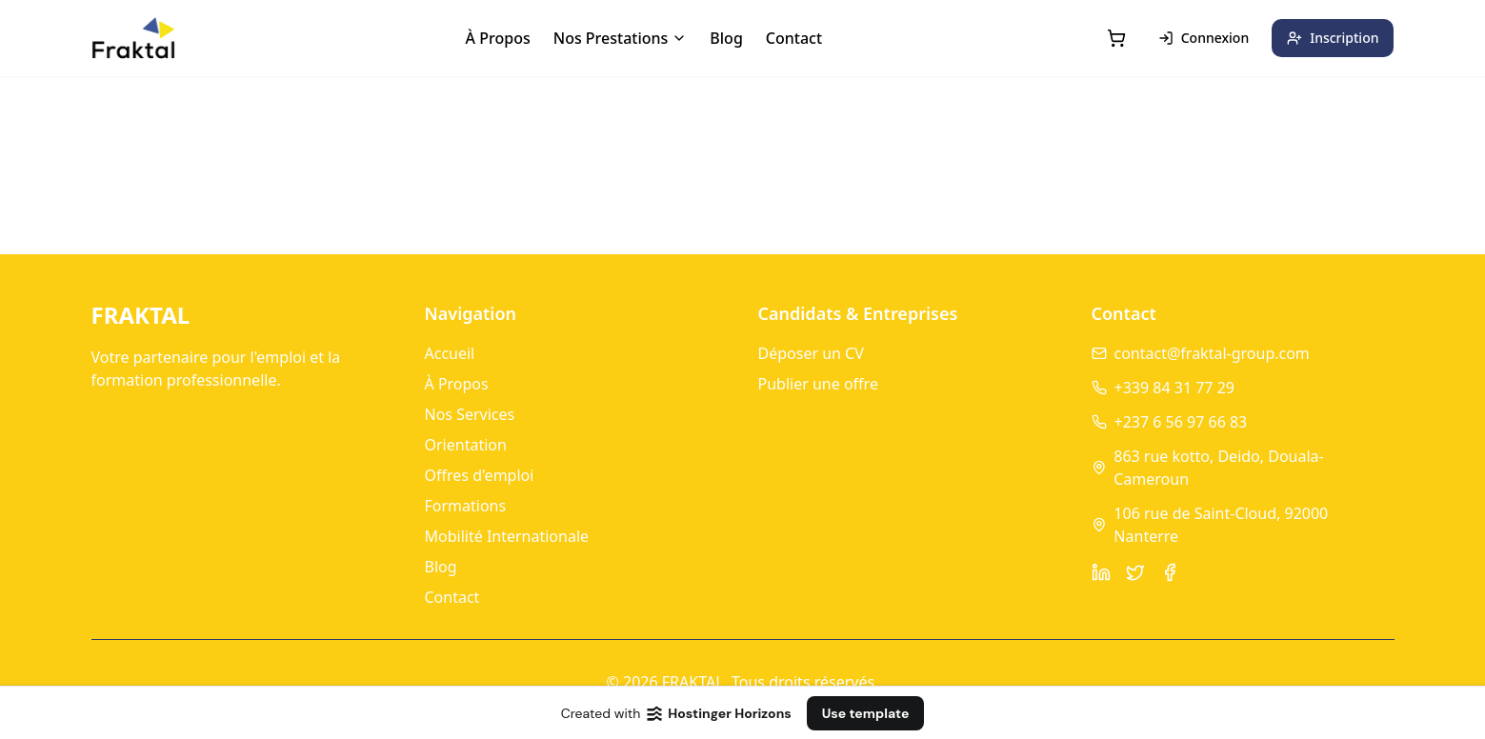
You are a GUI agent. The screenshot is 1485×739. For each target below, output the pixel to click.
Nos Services (470, 414)
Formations (466, 505)
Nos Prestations (620, 38)
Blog (726, 38)
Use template (866, 713)
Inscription (1332, 38)
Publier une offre (818, 383)
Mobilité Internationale (507, 536)
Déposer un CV (811, 353)
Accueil (450, 353)
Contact (794, 38)
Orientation (466, 444)
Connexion (1203, 38)
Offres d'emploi (479, 475)
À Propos (498, 38)
